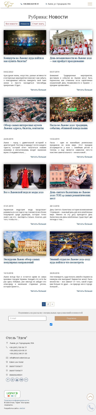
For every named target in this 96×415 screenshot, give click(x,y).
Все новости (11, 23)
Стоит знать (38, 23)
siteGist (22, 408)
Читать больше (38, 89)
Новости (25, 23)
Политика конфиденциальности (16, 400)
